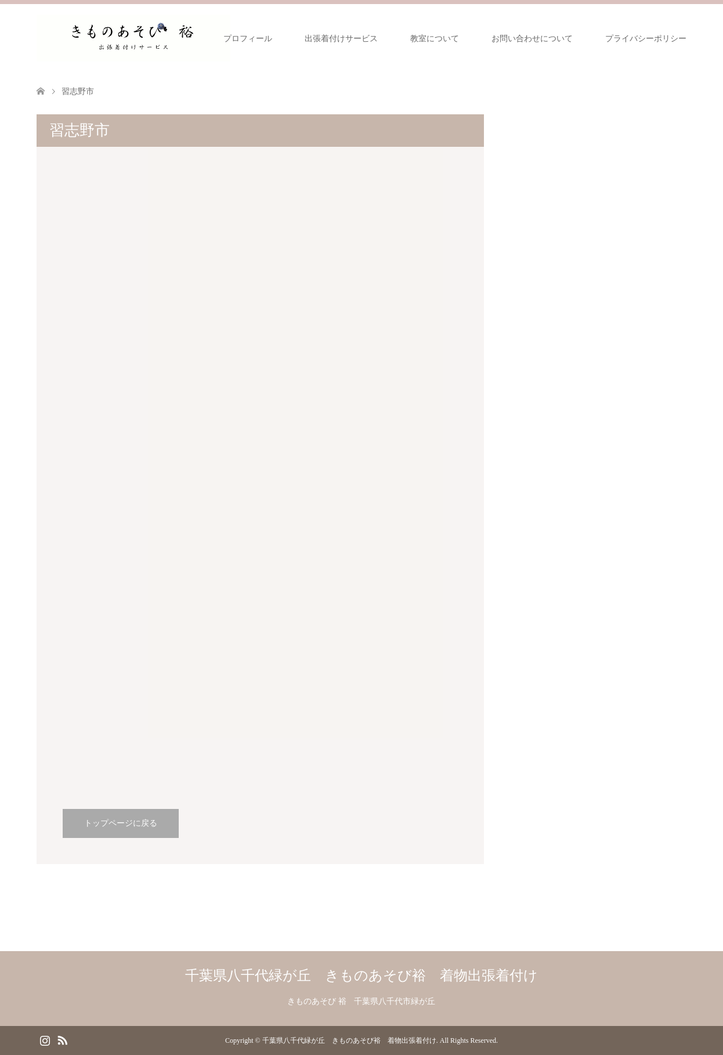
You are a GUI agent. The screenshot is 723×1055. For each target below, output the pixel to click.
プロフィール (247, 38)
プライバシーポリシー (645, 38)
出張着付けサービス (341, 38)
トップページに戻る (120, 823)
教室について (434, 38)
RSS (62, 1039)
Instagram (45, 1039)
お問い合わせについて (532, 38)
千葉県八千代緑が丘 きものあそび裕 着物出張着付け (361, 975)
